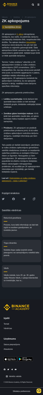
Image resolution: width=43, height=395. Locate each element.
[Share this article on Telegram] (23, 199)
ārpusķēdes (31, 42)
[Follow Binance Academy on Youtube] (16, 369)
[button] (38, 4)
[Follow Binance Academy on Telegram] (12, 369)
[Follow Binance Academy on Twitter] (8, 369)
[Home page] (10, 4)
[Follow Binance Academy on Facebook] (5, 369)
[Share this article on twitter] (3, 199)
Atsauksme (8, 349)
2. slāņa (20, 34)
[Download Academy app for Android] (25, 359)
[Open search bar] (32, 5)
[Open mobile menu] (38, 5)
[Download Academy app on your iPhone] (10, 359)
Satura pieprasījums (12, 344)
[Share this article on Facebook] (13, 199)
